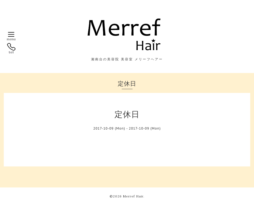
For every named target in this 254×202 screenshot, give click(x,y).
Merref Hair (133, 196)
